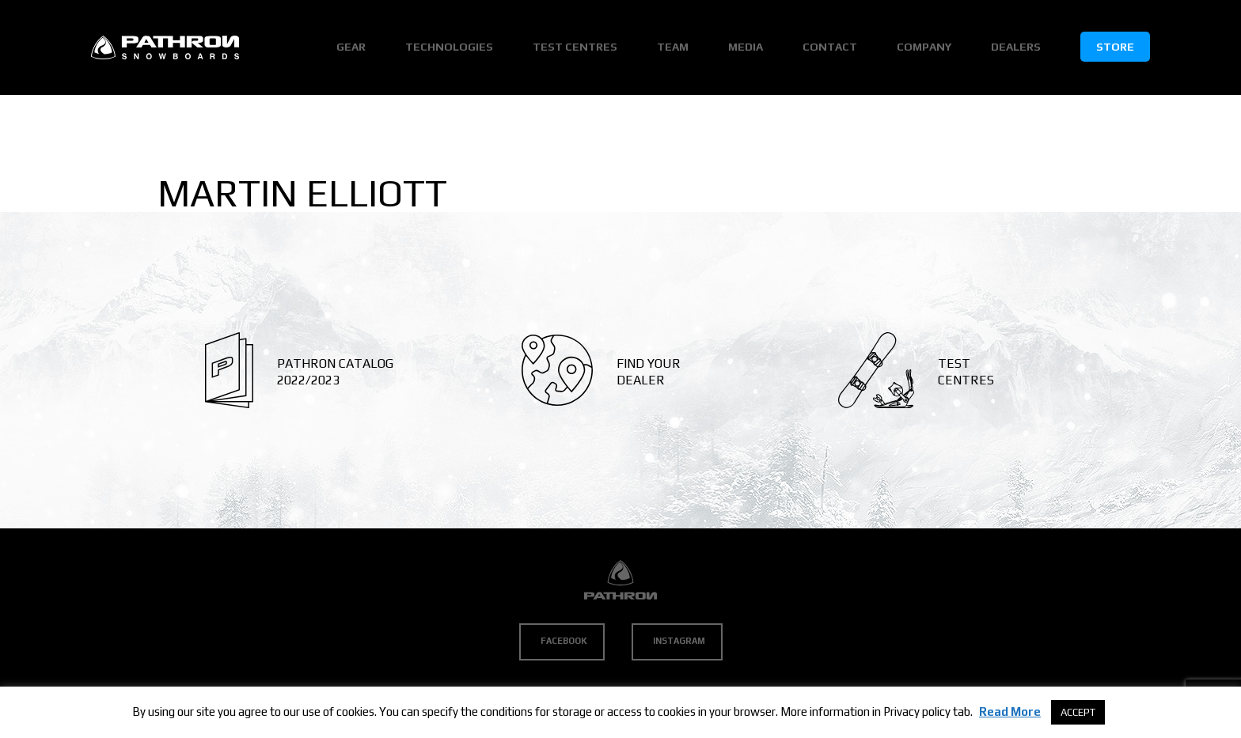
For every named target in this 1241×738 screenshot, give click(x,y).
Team (673, 46)
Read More (1010, 711)
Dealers (1016, 46)
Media (745, 46)
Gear (351, 46)
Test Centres (575, 46)
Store (1115, 46)
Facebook (564, 640)
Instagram (679, 640)
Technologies (449, 46)
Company (924, 46)
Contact (830, 46)
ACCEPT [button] (1078, 712)
